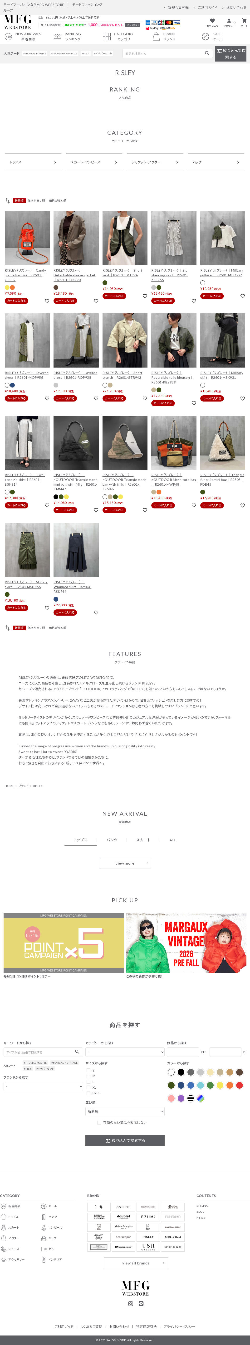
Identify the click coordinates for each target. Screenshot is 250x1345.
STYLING (202, 1205)
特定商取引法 (146, 1327)
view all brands (135, 1263)
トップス (9, 1217)
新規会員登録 (178, 7)
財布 (47, 1249)
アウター (9, 1238)
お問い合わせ (236, 7)
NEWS (200, 1217)
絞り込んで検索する (231, 53)
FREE (97, 1093)
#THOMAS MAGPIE (34, 53)
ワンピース (51, 1227)
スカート (9, 1227)
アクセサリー (12, 1259)
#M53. (86, 53)
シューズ (9, 1249)
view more (125, 863)
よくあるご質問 (91, 1327)
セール (48, 1206)
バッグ (48, 1238)
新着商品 (10, 1206)
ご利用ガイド (207, 7)
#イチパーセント (103, 53)
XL (95, 1087)
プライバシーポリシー (179, 1327)
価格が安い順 (36, 200)
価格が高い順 (58, 200)
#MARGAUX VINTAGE (64, 53)
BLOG (200, 1211)
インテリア (51, 1259)
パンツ (48, 1217)
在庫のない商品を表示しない (125, 1122)
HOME (9, 786)
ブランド (24, 786)
